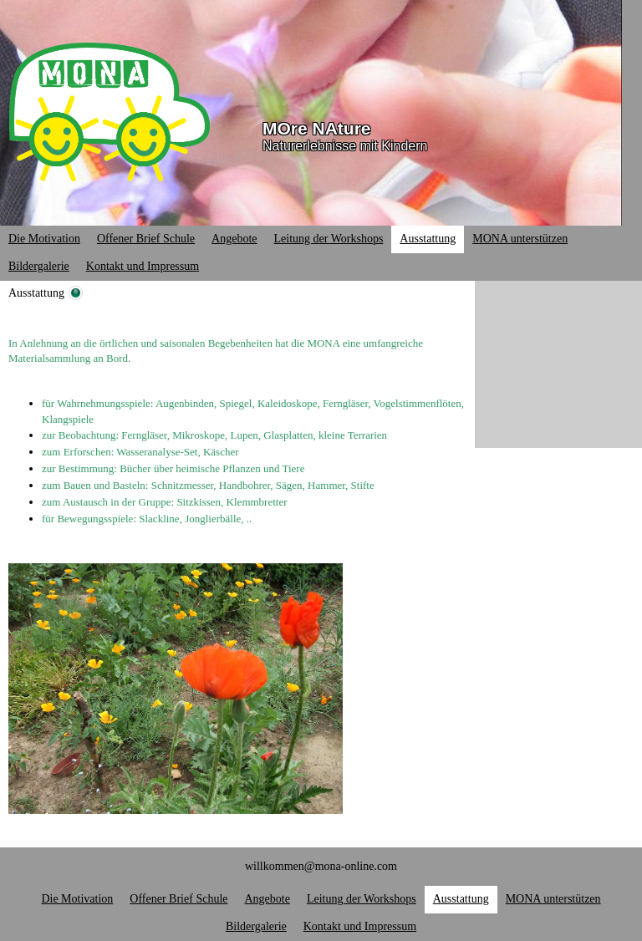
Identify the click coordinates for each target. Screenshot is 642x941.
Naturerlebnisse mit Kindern (344, 146)
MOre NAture (316, 128)
